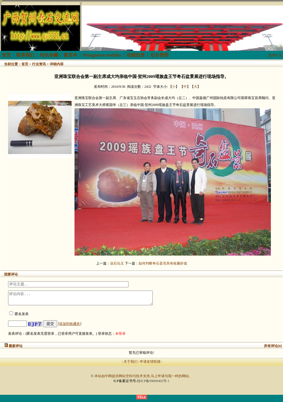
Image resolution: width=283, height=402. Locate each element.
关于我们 (130, 364)
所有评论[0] (273, 349)
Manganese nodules (102, 55)
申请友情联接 (150, 364)
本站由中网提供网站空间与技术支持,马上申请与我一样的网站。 (143, 379)
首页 (6, 55)
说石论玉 (117, 263)
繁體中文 (275, 55)
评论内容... (89, 299)
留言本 (70, 55)
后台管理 (159, 55)
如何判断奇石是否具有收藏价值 (163, 263)
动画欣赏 (135, 55)
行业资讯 (39, 64)
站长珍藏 (49, 55)
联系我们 (25, 55)
